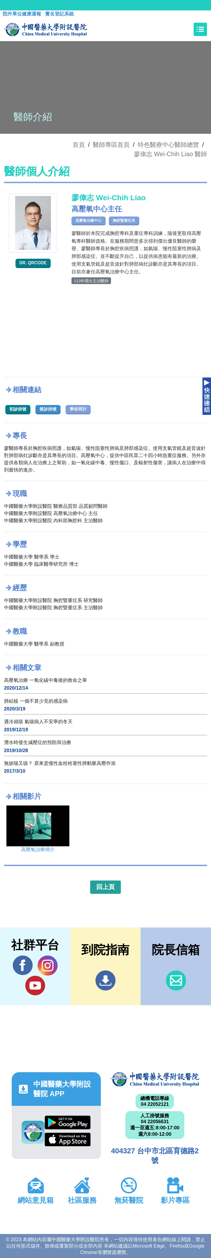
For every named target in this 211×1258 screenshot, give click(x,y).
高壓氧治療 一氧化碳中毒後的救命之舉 (45, 680)
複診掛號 (48, 409)
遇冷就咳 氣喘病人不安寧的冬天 (38, 721)
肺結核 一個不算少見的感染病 (36, 701)
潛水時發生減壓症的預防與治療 (37, 742)
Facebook (23, 965)
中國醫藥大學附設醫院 (155, 1079)
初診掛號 (17, 409)
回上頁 (105, 886)
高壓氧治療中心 (88, 220)
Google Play (68, 1122)
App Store (68, 1139)
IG (48, 966)
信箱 (176, 980)
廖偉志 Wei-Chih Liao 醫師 (170, 154)
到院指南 (105, 980)
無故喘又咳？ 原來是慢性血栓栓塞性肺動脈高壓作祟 (60, 763)
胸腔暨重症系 (124, 220)
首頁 (79, 144)
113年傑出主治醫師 (91, 280)
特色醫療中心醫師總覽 (168, 144)
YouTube (35, 985)
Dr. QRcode (33, 263)
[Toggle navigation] (200, 29)
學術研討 (78, 409)
